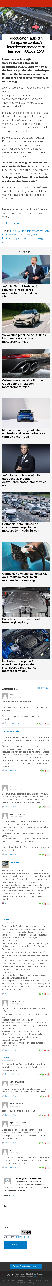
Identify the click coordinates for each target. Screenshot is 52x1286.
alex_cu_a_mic (11, 731)
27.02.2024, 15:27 (9, 733)
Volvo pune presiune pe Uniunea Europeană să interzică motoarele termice (24, 338)
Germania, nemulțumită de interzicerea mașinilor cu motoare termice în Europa (20, 527)
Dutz (6, 920)
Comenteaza (43, 688)
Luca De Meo (18, 230)
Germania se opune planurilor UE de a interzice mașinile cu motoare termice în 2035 (24, 577)
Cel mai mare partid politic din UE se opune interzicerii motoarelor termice (22, 384)
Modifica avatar (8, 1181)
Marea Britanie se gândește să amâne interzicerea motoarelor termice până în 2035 (23, 433)
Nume (7, 1195)
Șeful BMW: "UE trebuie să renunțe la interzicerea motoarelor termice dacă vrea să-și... (22, 291)
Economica (12, 223)
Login (14, 1195)
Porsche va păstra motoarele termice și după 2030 (22, 620)
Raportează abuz (12, 723)
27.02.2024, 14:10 (16, 697)
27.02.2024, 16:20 (16, 789)
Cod (6, 1228)
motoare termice (21, 234)
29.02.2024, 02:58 (16, 1106)
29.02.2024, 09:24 (16, 1153)
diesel (19, 145)
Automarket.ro (26, 3)
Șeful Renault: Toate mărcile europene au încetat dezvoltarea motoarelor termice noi (24, 480)
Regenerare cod (22, 1237)
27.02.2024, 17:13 (17, 864)
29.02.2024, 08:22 (16, 1125)
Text (6, 1206)
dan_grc (15, 862)
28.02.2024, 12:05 (16, 1004)
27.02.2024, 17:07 (16, 817)
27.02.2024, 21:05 (9, 922)
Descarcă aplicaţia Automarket (26, 1266)
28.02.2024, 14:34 (9, 1060)
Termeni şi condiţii (41, 1276)
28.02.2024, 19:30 (16, 1084)
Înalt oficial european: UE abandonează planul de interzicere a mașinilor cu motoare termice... (19, 666)
